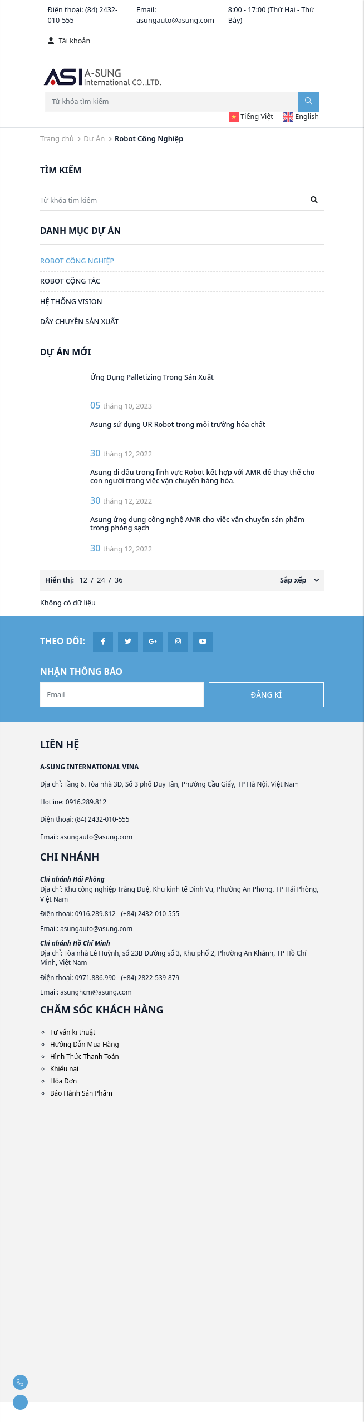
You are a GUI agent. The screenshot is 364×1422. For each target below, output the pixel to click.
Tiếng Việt (251, 116)
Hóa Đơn (63, 1080)
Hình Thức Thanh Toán (84, 1056)
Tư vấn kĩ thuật (72, 1031)
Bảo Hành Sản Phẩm (81, 1092)
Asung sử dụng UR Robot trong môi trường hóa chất (177, 424)
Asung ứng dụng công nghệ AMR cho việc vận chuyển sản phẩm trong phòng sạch (198, 524)
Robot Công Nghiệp (77, 261)
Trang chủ (57, 138)
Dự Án (94, 138)
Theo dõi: (62, 641)
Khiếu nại (64, 1068)
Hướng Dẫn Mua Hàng (84, 1044)
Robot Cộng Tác (70, 281)
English (301, 116)
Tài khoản (69, 41)
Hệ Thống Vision (71, 301)
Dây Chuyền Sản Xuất (79, 321)
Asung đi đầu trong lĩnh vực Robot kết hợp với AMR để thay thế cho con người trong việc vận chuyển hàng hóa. (203, 476)
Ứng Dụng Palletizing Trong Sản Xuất (152, 377)
